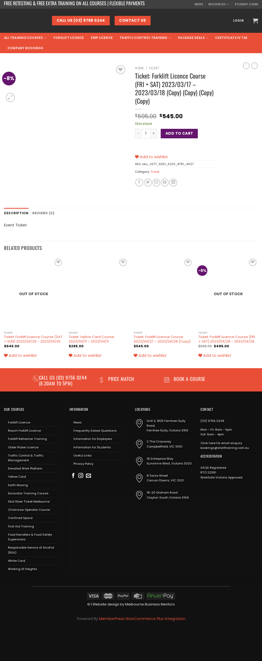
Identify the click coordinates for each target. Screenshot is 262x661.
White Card (16, 560)
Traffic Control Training (145, 37)
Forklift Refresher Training (27, 438)
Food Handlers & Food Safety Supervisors (30, 536)
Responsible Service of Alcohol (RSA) (31, 549)
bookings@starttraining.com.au (224, 447)
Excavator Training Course (28, 493)
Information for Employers (92, 438)
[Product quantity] (146, 133)
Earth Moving (18, 484)
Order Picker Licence (23, 447)
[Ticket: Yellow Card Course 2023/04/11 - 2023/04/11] (98, 292)
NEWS (199, 4)
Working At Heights (22, 569)
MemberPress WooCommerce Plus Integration (142, 618)
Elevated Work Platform (25, 468)
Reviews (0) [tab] (41, 213)
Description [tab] (15, 213)
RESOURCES (218, 4)
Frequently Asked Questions (95, 430)
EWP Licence (102, 38)
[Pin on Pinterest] (165, 182)
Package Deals (193, 37)
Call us (47, 377)
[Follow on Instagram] (80, 475)
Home (139, 68)
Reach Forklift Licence (24, 430)
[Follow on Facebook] (73, 475)
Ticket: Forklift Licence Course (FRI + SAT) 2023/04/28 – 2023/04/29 (226, 339)
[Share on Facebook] (139, 182)
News (77, 422)
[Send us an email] (88, 475)
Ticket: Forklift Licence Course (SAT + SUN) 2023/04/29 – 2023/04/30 (33, 339)
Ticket (154, 68)
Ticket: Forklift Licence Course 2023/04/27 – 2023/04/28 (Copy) (162, 339)
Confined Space (20, 518)
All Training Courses (25, 37)
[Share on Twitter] (148, 182)
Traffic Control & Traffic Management (25, 457)
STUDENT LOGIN (246, 4)
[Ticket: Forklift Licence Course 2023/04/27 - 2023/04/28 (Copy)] (163, 292)
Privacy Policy (83, 463)
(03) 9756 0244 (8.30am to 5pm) (63, 380)
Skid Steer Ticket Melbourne (29, 501)
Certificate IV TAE (231, 38)
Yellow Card (17, 476)
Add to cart (179, 133)
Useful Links (82, 455)
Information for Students (92, 447)
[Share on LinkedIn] (173, 182)
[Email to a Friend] (156, 182)
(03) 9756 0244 (212, 420)
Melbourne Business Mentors (150, 604)
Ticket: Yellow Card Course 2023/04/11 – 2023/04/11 (91, 339)
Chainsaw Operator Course (29, 509)
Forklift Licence (69, 38)
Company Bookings (25, 48)
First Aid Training (21, 526)
